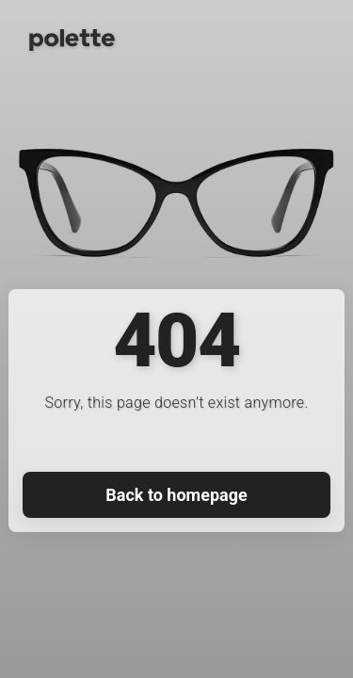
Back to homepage (176, 495)
